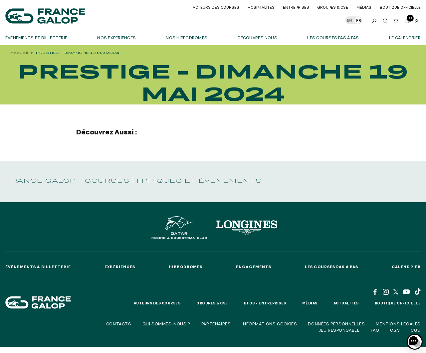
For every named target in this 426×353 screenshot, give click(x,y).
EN (349, 20)
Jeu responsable (339, 330)
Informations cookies (269, 323)
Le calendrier (405, 37)
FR (358, 20)
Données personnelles (336, 323)
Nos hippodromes (186, 37)
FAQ (375, 330)
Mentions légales (398, 323)
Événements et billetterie (36, 37)
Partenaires (216, 323)
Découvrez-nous (257, 37)
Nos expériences (116, 37)
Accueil (19, 53)
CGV (395, 330)
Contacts (118, 323)
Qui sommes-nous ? (166, 323)
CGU (416, 330)
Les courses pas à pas (333, 37)
